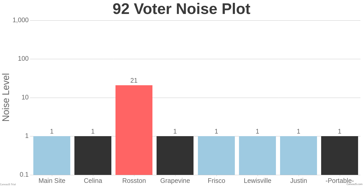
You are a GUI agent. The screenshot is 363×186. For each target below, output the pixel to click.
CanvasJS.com (354, 184)
